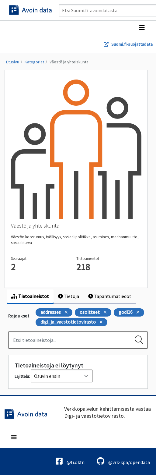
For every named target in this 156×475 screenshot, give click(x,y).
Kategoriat (34, 62)
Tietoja (68, 296)
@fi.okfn (70, 461)
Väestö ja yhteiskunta (69, 62)
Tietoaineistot (30, 296)
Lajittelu (22, 376)
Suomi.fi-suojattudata (132, 44)
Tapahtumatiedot (109, 296)
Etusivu (12, 62)
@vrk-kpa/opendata (123, 461)
